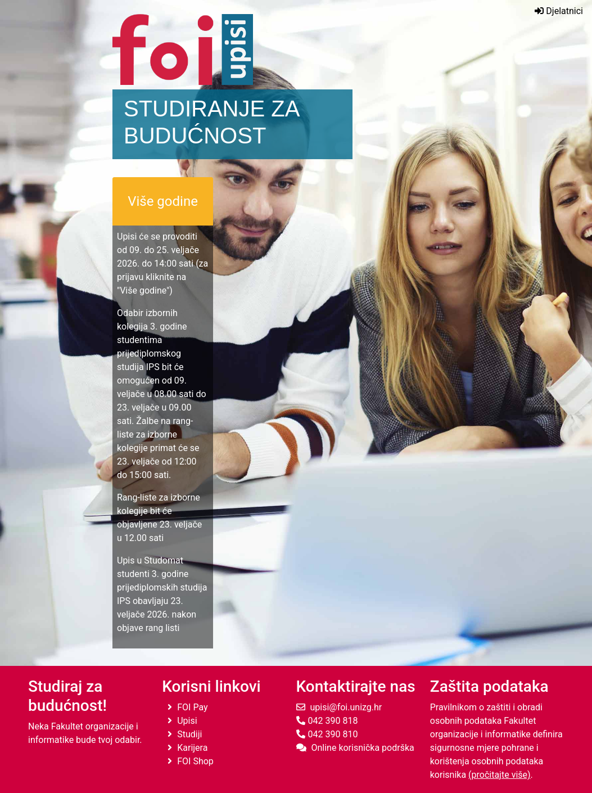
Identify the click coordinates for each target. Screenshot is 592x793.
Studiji (185, 734)
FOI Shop (191, 761)
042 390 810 (327, 734)
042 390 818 (327, 720)
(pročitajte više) (499, 774)
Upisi (182, 720)
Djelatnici (559, 11)
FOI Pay (187, 707)
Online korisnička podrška (355, 747)
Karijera (187, 747)
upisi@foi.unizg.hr (339, 707)
